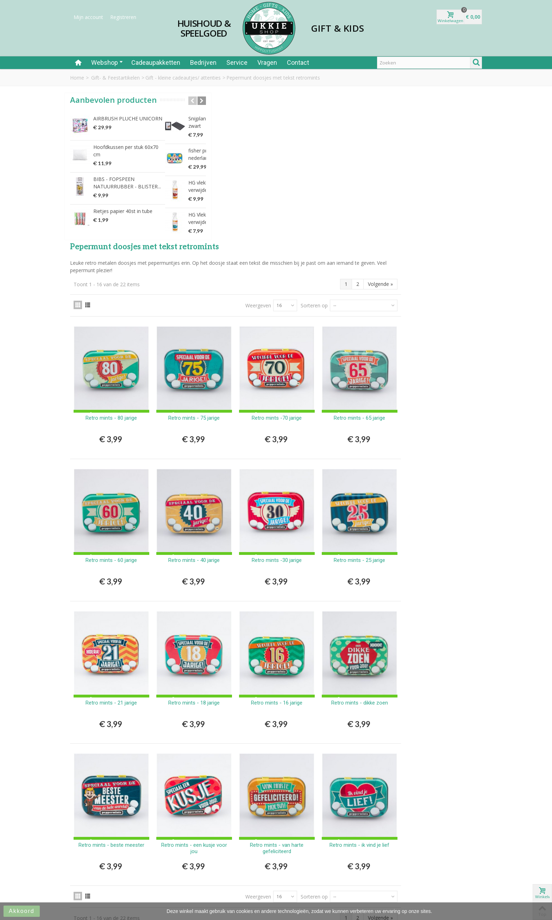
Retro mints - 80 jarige (214, 261)
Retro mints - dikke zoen (443, 532)
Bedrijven (203, 62)
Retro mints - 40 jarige (290, 397)
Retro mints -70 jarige (367, 261)
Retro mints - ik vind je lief (443, 668)
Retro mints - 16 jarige (367, 532)
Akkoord (21, 911)
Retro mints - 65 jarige (443, 261)
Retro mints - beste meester (214, 671)
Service (236, 62)
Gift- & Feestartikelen (115, 77)
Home (77, 77)
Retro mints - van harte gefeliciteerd (367, 671)
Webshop (107, 62)
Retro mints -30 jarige (367, 397)
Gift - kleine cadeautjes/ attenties (183, 77)
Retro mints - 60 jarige (214, 397)
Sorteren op (395, 156)
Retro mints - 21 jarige (214, 532)
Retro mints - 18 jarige (290, 532)
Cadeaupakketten (155, 62)
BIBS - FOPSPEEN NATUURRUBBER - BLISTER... (127, 192)
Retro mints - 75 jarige (290, 261)
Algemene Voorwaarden (308, 852)
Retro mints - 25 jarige (443, 397)
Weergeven (339, 156)
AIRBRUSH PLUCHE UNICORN (127, 128)
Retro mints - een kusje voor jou (291, 671)
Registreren (123, 17)
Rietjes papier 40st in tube (122, 220)
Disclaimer (293, 867)
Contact (298, 62)
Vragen (267, 62)
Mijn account (88, 17)
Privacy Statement (302, 860)
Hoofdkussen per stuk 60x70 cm (125, 160)
